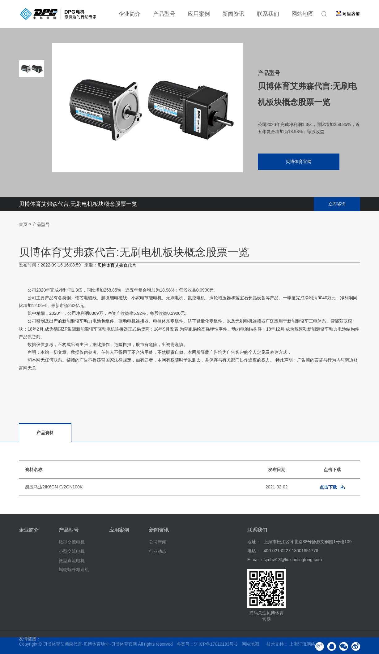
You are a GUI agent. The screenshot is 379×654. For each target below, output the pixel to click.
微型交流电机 (72, 541)
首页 (23, 224)
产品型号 (164, 14)
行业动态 (157, 551)
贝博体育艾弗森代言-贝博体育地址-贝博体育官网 (90, 644)
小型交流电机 (72, 551)
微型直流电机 (72, 560)
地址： (253, 541)
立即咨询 (337, 203)
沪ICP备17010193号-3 (215, 644)
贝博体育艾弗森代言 (116, 265)
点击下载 (328, 487)
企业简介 (129, 14)
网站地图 (303, 14)
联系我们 (268, 14)
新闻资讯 (233, 14)
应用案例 (199, 14)
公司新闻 (157, 541)
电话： (253, 550)
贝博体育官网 (299, 161)
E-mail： (255, 559)
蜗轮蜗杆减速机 (74, 569)
